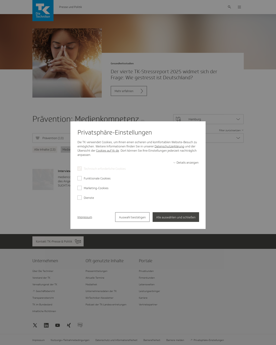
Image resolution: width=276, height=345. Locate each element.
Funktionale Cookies (97, 178)
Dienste (89, 198)
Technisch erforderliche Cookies (105, 169)
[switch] (186, 162)
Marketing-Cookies (96, 188)
